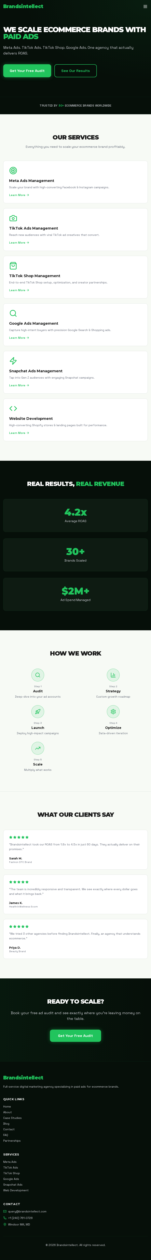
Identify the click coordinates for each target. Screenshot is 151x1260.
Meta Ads (10, 1162)
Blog (6, 1123)
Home (7, 1106)
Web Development (16, 1190)
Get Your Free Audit (27, 70)
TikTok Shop (11, 1173)
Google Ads (11, 1179)
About (7, 1112)
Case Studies (12, 1118)
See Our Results (75, 70)
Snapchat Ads (13, 1184)
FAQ (5, 1135)
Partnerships (12, 1140)
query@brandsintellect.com (24, 1211)
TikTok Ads (10, 1167)
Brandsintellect (23, 6)
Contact (9, 1129)
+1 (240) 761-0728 (18, 1218)
